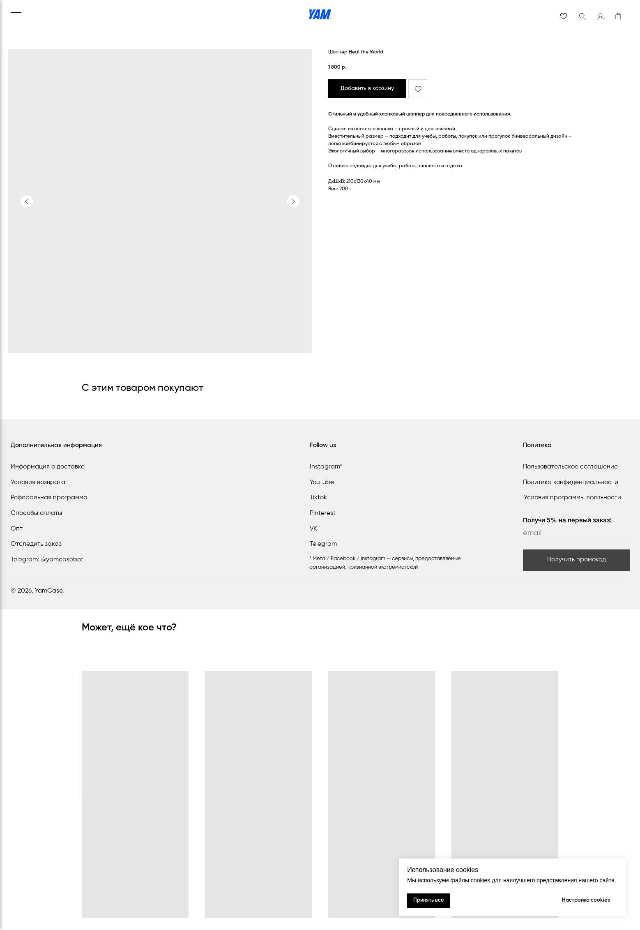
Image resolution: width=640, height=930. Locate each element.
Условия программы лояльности (572, 497)
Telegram (323, 544)
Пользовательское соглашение (570, 467)
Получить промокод (576, 559)
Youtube (322, 482)
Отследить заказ (36, 544)
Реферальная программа (49, 497)
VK (313, 529)
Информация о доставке (48, 467)
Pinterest (323, 513)
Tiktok (318, 497)
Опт (17, 529)
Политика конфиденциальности (570, 482)
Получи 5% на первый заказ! (567, 521)
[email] (576, 533)
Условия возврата (38, 482)
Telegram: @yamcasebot (47, 559)
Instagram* (326, 467)
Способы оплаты (36, 513)
